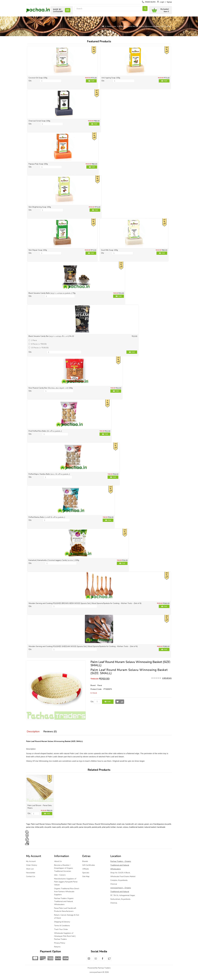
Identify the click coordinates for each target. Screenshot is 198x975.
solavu (125, 827)
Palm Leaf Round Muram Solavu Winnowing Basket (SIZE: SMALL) (145, 26)
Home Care (111, 26)
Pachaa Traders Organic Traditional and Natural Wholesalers (64, 901)
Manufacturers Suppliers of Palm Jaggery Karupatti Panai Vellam (65, 882)
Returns (57, 947)
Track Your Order (61, 929)
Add (92, 81)
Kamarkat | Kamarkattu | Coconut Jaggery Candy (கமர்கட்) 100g (54, 560)
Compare (122, 702)
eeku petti (74, 827)
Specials (85, 872)
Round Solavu (88, 824)
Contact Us (30, 876)
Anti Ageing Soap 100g (110, 78)
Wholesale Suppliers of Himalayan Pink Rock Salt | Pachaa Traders (65, 936)
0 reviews (167, 678)
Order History (31, 865)
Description (33, 731)
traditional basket (136, 827)
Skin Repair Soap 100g (38, 250)
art (135, 824)
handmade (161, 827)
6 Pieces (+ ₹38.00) (37, 344)
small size (121, 824)
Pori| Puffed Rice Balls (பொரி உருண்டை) (45, 431)
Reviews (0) (50, 731)
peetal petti (96, 827)
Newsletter (30, 872)
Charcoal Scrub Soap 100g (39, 121)
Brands (85, 861)
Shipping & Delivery (62, 922)
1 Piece (33, 340)
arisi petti (65, 827)
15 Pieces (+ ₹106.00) (38, 347)
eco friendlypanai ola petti (160, 824)
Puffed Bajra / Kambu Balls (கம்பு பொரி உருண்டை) (49, 474)
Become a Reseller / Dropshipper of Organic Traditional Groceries (63, 868)
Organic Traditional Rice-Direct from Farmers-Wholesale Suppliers (66, 891)
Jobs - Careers (60, 875)
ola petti (47, 827)
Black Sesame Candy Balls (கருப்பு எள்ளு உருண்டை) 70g (52, 293)
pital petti (106, 827)
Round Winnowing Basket (105, 824)
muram (119, 827)
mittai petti (39, 827)
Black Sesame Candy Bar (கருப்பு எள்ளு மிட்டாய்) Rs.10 (51, 336)
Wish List (118, 702)
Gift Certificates (88, 865)
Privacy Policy (59, 943)
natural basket (150, 827)
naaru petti (56, 827)
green (146, 824)
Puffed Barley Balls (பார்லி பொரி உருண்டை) (47, 517)
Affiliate (85, 869)
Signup (169, 2)
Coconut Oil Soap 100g (38, 78)
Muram (79, 824)
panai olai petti (85, 827)
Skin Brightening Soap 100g (40, 207)
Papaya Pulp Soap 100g (38, 164)
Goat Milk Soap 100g (109, 250)
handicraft (129, 824)
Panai (99, 685)
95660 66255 (150, 2)
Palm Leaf (72, 824)
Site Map (85, 876)
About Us (58, 861)
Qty (30, 80)
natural (140, 824)
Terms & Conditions (62, 925)
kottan (113, 827)
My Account (31, 861)
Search (144, 8)
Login (162, 2)
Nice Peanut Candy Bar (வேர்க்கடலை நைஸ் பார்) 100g (51, 388)
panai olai (30, 827)
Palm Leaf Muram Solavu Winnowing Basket (49, 824)
